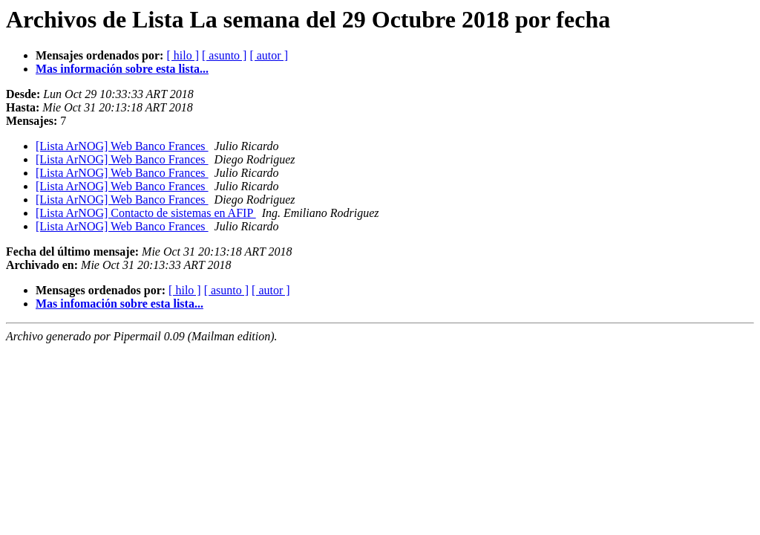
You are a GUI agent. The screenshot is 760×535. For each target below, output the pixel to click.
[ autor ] (268, 55)
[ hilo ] (182, 55)
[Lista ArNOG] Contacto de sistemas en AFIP (146, 213)
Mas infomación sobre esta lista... (119, 303)
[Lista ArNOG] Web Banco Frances (122, 146)
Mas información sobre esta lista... (122, 68)
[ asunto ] (224, 55)
